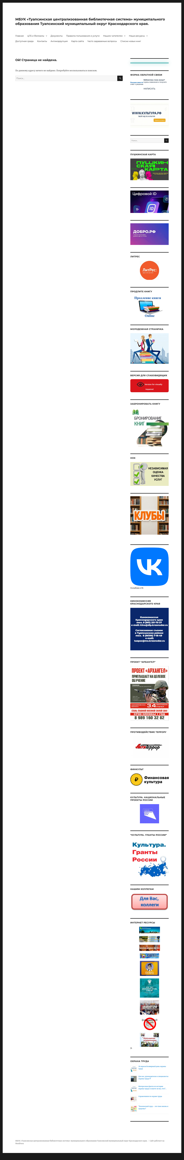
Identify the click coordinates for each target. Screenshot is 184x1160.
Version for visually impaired (149, 390)
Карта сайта (77, 46)
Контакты (42, 46)
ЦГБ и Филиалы (35, 40)
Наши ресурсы (137, 40)
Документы (57, 40)
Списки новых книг (130, 46)
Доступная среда (24, 46)
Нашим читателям (113, 40)
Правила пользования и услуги (83, 40)
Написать (149, 93)
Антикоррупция (59, 46)
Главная (19, 40)
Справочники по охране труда (150, 1101)
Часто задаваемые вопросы (102, 46)
